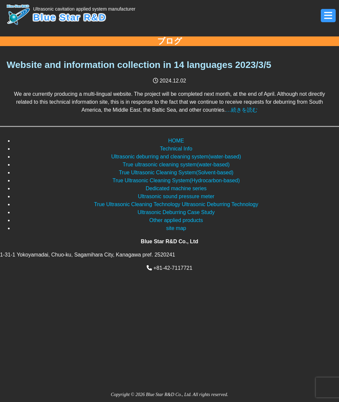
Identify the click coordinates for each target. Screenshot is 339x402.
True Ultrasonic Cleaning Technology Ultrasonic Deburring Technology (176, 204)
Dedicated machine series (176, 188)
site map (176, 228)
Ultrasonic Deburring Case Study (176, 212)
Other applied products (176, 220)
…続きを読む (242, 110)
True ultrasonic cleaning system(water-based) (175, 164)
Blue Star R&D (84, 14)
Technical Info (176, 148)
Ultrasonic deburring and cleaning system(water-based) (176, 156)
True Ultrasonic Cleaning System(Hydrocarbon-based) (176, 180)
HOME (176, 141)
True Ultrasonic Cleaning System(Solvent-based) (176, 172)
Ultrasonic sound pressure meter (176, 196)
